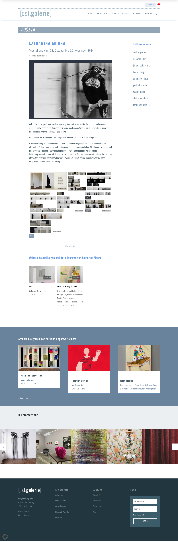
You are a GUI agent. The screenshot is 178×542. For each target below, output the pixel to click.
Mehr (31, 237)
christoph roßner (140, 99)
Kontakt (149, 14)
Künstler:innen (98, 13)
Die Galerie (61, 492)
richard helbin (139, 60)
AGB (94, 513)
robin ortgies (139, 93)
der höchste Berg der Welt (67, 288)
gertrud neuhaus (140, 86)
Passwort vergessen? (138, 516)
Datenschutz (97, 508)
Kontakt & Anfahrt (99, 497)
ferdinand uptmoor (141, 106)
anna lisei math (140, 80)
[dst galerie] (35, 14)
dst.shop (58, 519)
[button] (175, 448)
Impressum (97, 502)
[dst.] (150, 5)
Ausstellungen (120, 14)
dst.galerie (59, 497)
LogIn (133, 492)
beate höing (138, 73)
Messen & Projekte (62, 513)
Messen (137, 14)
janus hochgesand (141, 67)
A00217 (32, 288)
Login (145, 522)
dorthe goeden (139, 53)
